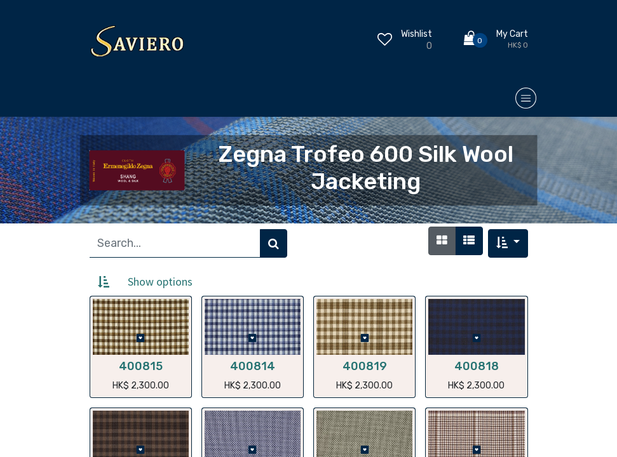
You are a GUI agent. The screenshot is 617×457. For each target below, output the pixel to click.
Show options (160, 281)
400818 (476, 366)
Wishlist (416, 34)
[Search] (273, 243)
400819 (364, 366)
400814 (252, 366)
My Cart (512, 34)
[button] (508, 243)
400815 (141, 366)
